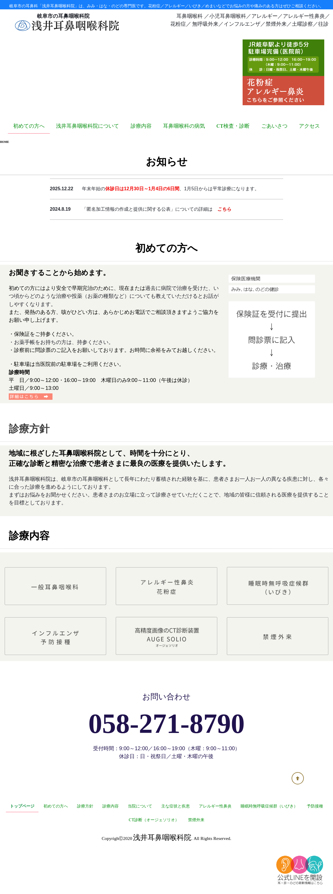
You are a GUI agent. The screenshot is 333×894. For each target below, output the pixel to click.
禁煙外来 (196, 859)
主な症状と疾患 (175, 845)
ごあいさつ (274, 165)
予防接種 (315, 845)
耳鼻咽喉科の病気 (184, 165)
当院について (140, 845)
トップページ (22, 845)
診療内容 (141, 165)
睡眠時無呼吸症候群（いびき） (269, 845)
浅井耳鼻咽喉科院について (87, 165)
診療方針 (85, 845)
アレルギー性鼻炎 (215, 845)
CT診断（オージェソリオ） (154, 859)
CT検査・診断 (233, 165)
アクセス (309, 165)
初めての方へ (29, 165)
